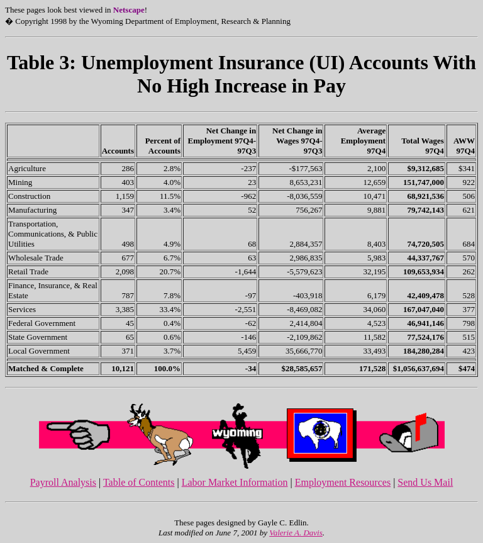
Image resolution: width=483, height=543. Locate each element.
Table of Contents (139, 482)
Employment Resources (343, 482)
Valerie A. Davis (296, 532)
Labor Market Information (235, 482)
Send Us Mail (425, 482)
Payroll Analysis (63, 482)
